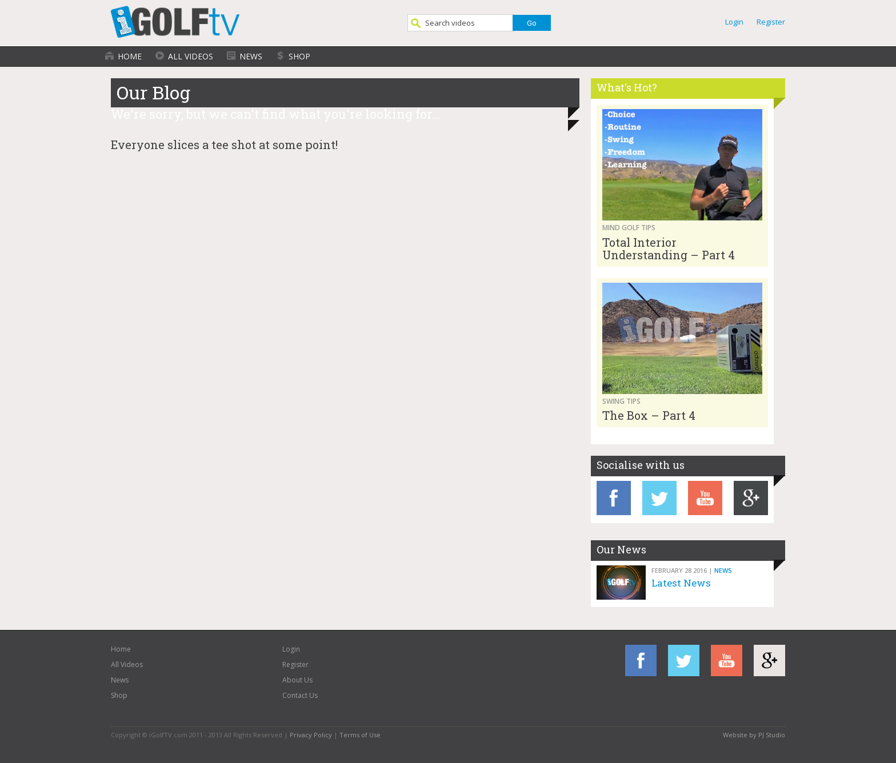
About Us (297, 680)
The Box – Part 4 (648, 415)
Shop (299, 56)
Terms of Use (360, 734)
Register (771, 22)
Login (734, 22)
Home (130, 56)
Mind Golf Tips (628, 227)
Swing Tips (621, 401)
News (250, 56)
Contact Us (300, 695)
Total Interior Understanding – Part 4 (668, 248)
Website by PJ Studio (754, 734)
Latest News (681, 582)
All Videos (190, 56)
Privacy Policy (311, 734)
